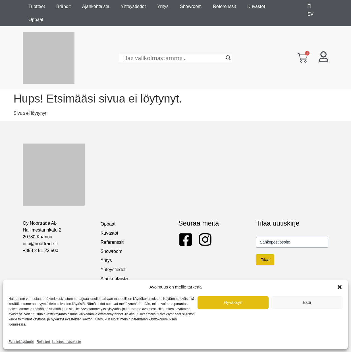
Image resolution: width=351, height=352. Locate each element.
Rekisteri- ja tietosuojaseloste (59, 342)
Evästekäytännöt (21, 342)
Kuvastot (256, 6)
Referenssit (224, 6)
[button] (339, 287)
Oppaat (35, 19)
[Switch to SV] (310, 14)
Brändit (63, 6)
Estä (307, 302)
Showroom (191, 6)
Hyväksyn (233, 302)
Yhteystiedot (133, 6)
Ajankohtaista (95, 6)
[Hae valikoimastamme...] (173, 58)
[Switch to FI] (309, 6)
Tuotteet (36, 6)
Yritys (163, 6)
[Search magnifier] (228, 58)
